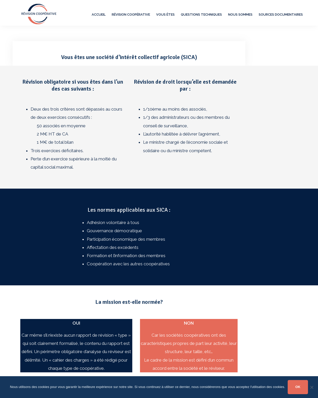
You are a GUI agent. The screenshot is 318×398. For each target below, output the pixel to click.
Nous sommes (240, 14)
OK (298, 387)
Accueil (99, 14)
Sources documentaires (281, 14)
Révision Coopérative (131, 14)
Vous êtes (165, 14)
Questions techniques (201, 14)
